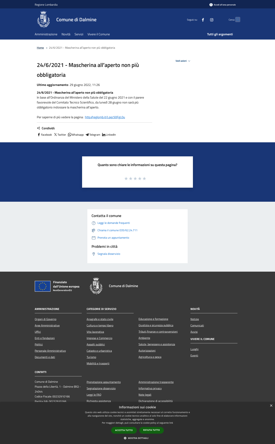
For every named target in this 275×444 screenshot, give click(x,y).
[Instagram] (204, 19)
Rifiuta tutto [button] (151, 430)
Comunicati (197, 325)
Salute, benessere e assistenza (157, 344)
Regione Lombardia (46, 4)
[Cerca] (236, 19)
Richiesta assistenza (99, 401)
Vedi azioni (183, 61)
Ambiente (144, 338)
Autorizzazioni (147, 350)
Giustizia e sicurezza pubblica (156, 325)
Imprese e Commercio (99, 338)
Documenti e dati (45, 357)
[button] (137, 438)
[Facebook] (196, 19)
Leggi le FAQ (94, 395)
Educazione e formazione (153, 319)
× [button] (271, 405)
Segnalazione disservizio (101, 388)
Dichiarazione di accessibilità (156, 401)
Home (40, 48)
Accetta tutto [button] (124, 430)
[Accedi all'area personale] (222, 5)
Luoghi (194, 349)
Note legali (145, 395)
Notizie (194, 319)
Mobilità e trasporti (98, 363)
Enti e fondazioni (45, 338)
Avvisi (194, 332)
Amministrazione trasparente (156, 382)
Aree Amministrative (47, 325)
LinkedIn (109, 134)
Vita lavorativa (95, 332)
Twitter (59, 134)
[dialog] (137, 423)
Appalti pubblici (96, 344)
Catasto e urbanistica (99, 351)
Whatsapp (76, 134)
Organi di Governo (45, 319)
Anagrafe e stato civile (100, 319)
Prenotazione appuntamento (104, 382)
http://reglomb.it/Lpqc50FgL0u (105, 117)
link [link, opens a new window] (171, 422)
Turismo (91, 357)
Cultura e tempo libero (100, 325)
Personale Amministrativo (50, 351)
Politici (39, 344)
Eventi (194, 355)
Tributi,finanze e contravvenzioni (158, 331)
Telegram (92, 134)
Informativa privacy (150, 388)
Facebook (44, 134)
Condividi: (46, 128)
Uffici (38, 332)
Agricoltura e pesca (150, 357)
